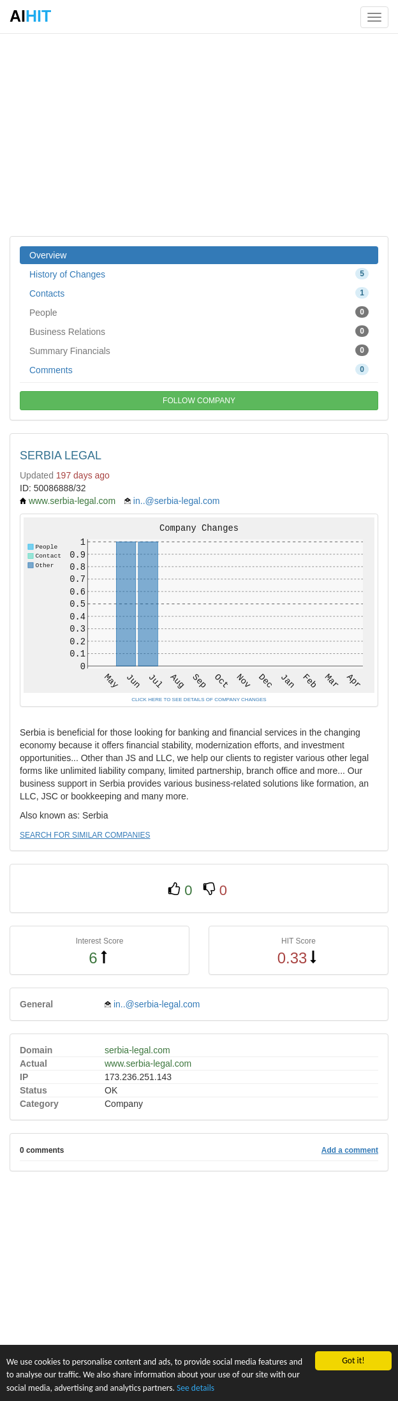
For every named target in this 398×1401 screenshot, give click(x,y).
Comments (199, 369)
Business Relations (199, 331)
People (199, 312)
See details (195, 1388)
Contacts (199, 293)
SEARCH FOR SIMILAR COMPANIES (85, 835)
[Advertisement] (199, 134)
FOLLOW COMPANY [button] (199, 400)
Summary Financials (199, 350)
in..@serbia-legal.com (176, 501)
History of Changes (199, 273)
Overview (47, 255)
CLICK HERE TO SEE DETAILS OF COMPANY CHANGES (198, 699)
